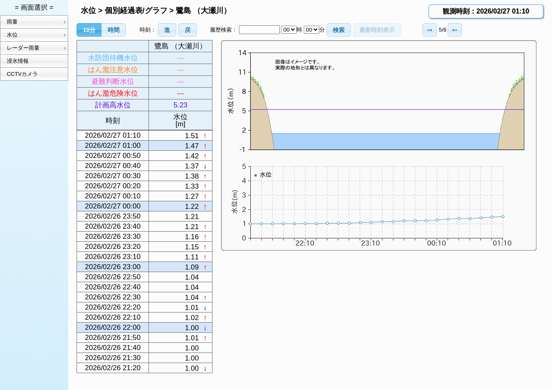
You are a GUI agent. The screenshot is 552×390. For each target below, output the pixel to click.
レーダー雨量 (37, 48)
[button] (89, 30)
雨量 (37, 22)
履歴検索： (223, 30)
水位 (37, 35)
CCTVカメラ (22, 74)
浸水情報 (18, 61)
